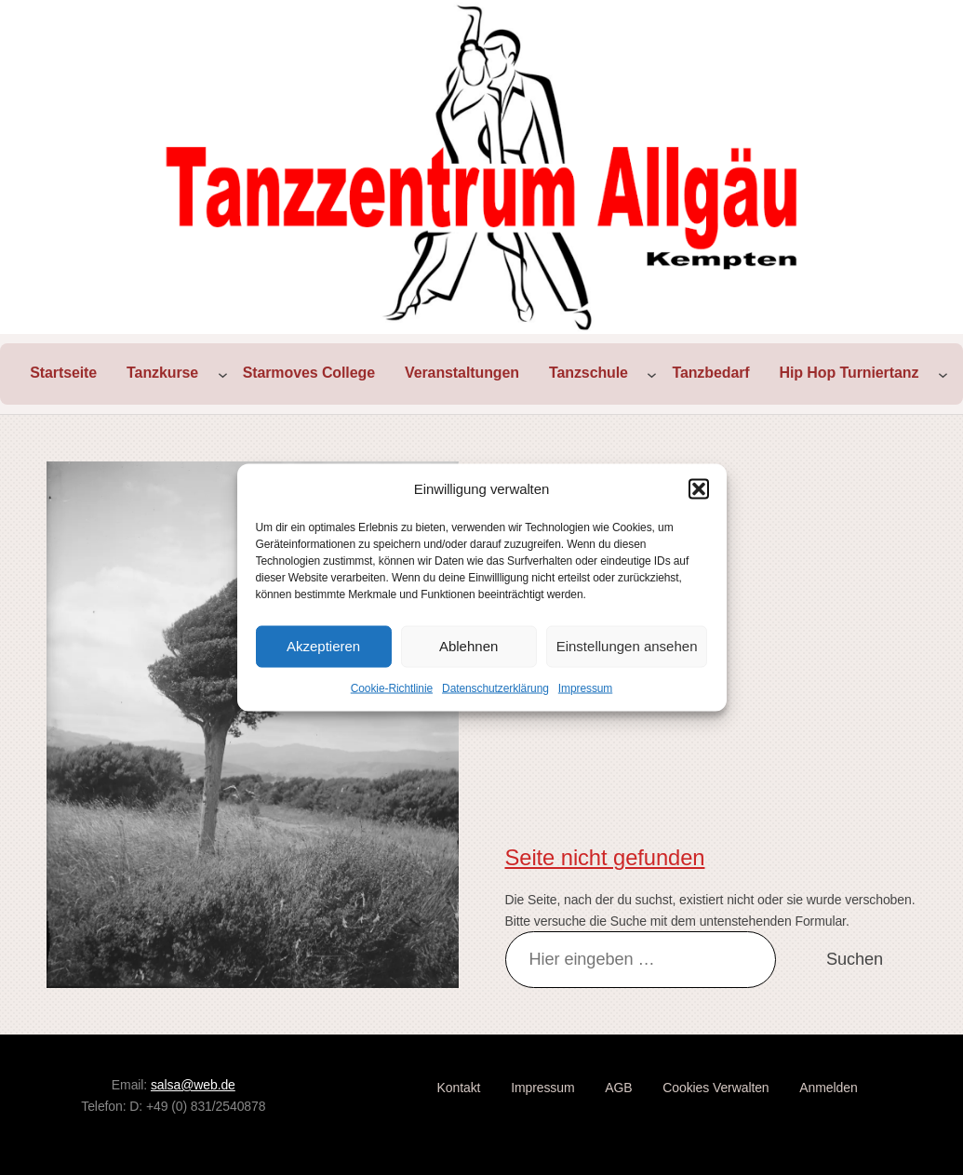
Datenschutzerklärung (495, 687)
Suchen (854, 959)
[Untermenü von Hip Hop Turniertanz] (943, 373)
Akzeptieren (323, 646)
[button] (698, 488)
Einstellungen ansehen (627, 646)
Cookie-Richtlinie (392, 687)
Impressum (585, 687)
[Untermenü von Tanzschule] (652, 373)
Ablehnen (468, 646)
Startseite (63, 373)
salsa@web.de (193, 1084)
